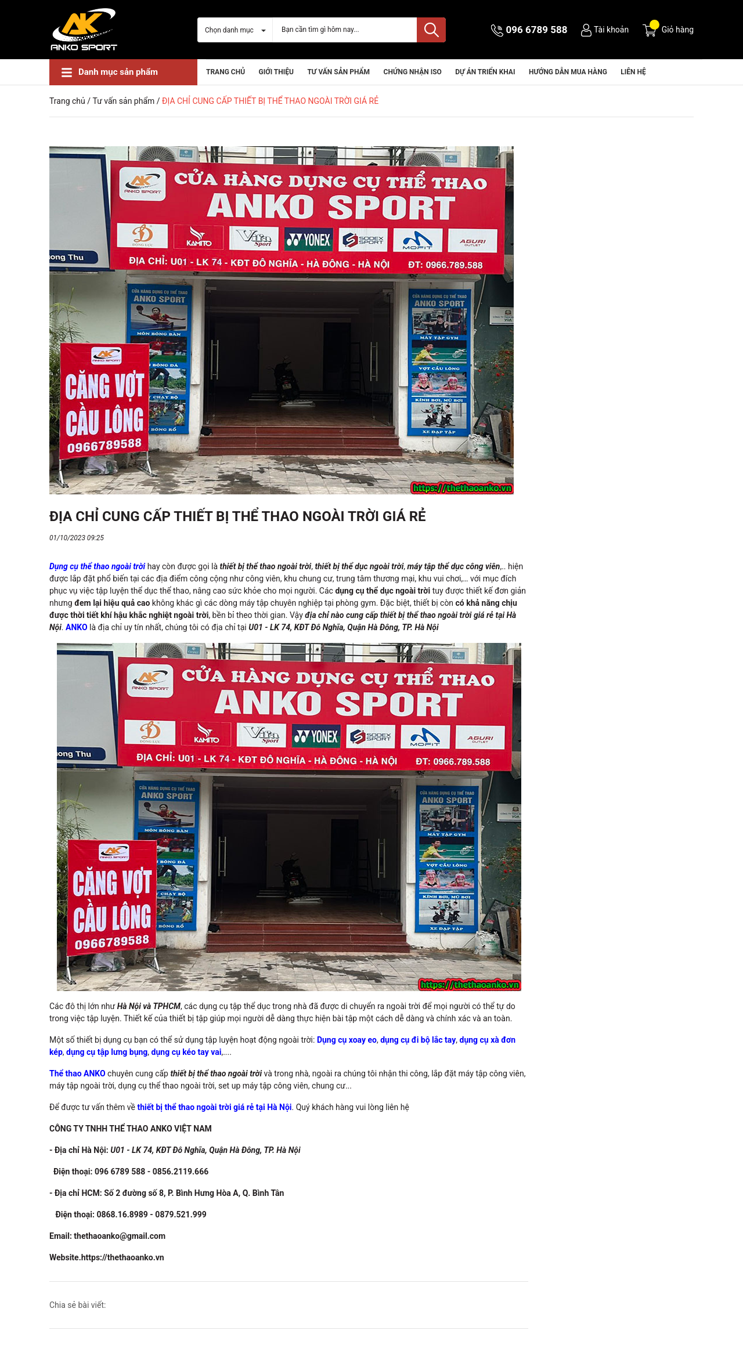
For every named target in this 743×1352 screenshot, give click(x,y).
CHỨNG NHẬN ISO (413, 72)
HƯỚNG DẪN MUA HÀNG (568, 72)
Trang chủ (225, 72)
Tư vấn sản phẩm (338, 72)
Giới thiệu (276, 72)
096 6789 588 (537, 29)
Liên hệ (633, 72)
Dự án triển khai (485, 72)
